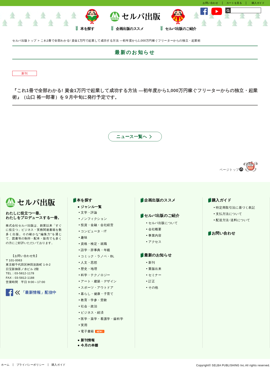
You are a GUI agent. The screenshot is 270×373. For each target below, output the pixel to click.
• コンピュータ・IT (93, 231)
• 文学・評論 (88, 212)
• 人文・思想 (88, 262)
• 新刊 (150, 262)
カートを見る (234, 3)
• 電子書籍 (91, 331)
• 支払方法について (228, 214)
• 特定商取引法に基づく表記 (234, 207)
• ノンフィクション (93, 218)
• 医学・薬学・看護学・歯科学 (101, 319)
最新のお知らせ (158, 255)
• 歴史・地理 (88, 268)
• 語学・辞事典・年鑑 (94, 250)
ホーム (5, 364)
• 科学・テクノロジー (94, 275)
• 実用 (83, 325)
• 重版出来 (153, 268)
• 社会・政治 (88, 306)
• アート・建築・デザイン (98, 281)
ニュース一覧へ (131, 136)
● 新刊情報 (86, 340)
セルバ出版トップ (24, 40)
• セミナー (153, 275)
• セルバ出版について (162, 223)
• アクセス (153, 241)
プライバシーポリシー (31, 364)
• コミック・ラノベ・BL (96, 256)
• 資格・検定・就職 (93, 243)
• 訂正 (150, 281)
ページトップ (239, 168)
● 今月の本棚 (88, 345)
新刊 (24, 73)
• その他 (152, 287)
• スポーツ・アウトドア (96, 287)
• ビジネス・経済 (91, 312)
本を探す (87, 29)
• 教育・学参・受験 (93, 300)
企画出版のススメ (129, 29)
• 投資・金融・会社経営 (96, 225)
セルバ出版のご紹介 (180, 29)
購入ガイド (258, 3)
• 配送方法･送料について (232, 220)
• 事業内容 (153, 235)
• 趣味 (83, 237)
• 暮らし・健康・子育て (96, 293)
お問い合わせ (210, 3)
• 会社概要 (153, 229)
